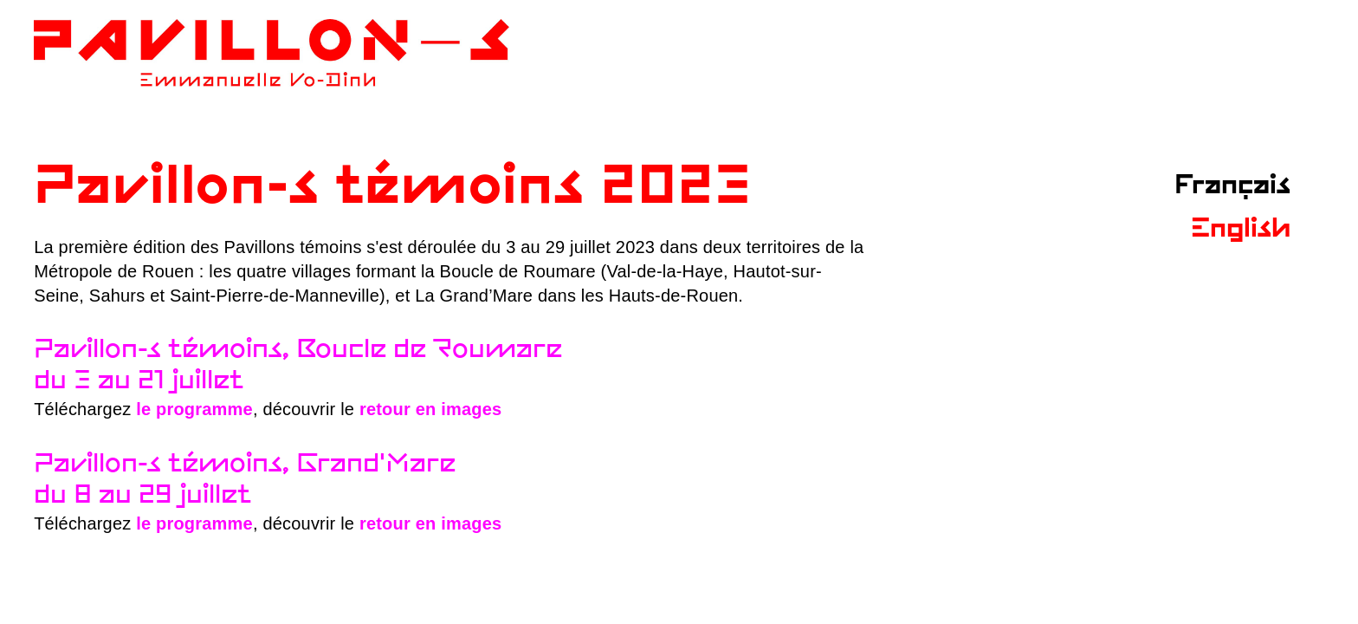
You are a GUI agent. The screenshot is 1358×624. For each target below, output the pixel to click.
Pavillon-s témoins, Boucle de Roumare (298, 350)
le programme (194, 409)
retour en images (430, 409)
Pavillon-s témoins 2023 (393, 188)
